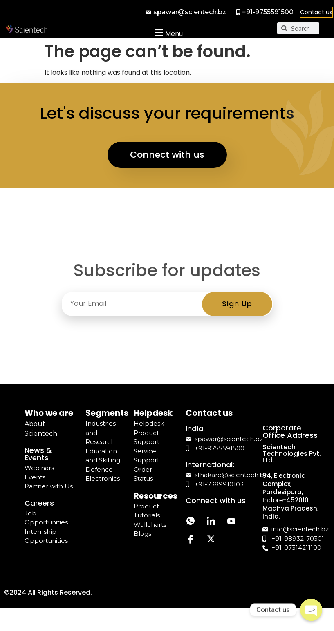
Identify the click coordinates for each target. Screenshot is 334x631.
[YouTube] (231, 522)
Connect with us (167, 154)
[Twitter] (211, 540)
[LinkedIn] (211, 522)
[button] (168, 32)
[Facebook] (190, 540)
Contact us (316, 12)
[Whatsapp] (190, 522)
